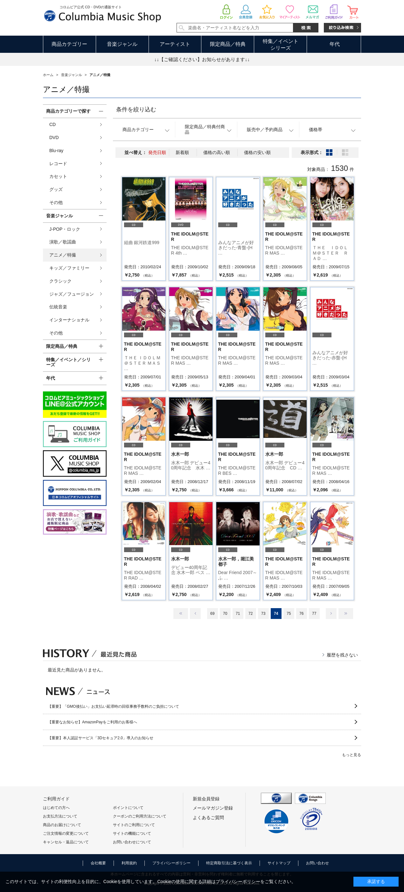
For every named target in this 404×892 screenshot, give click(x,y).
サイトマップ (279, 863)
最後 (345, 613)
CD (52, 124)
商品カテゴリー (69, 44)
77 (314, 613)
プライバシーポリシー (171, 863)
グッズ (56, 189)
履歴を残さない (342, 654)
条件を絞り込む (136, 109)
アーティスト (175, 44)
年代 (335, 44)
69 (212, 613)
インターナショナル (69, 319)
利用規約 (129, 863)
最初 (180, 613)
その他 (56, 202)
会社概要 (98, 863)
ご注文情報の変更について (66, 833)
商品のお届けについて (62, 825)
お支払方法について (60, 816)
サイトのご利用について (134, 825)
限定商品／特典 (228, 44)
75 (289, 613)
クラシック (60, 281)
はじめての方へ (56, 807)
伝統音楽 (58, 306)
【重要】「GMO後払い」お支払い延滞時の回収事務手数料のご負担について (113, 706)
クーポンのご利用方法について (139, 816)
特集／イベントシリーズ (280, 45)
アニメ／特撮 (62, 254)
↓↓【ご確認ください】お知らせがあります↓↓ (202, 59)
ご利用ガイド (56, 798)
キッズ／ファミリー (69, 267)
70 (225, 613)
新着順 (182, 152)
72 (250, 613)
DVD (54, 137)
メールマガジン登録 (213, 808)
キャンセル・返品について (66, 842)
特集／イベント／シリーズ (68, 362)
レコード (58, 163)
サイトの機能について (132, 833)
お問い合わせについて (132, 842)
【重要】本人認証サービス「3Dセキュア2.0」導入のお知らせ (100, 738)
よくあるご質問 (208, 817)
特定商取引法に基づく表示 (229, 863)
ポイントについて (128, 807)
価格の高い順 (216, 152)
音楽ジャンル (122, 44)
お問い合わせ (317, 863)
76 (301, 613)
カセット (58, 176)
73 (263, 613)
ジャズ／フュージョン (71, 294)
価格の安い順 (257, 152)
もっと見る (351, 755)
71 (238, 613)
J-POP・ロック (64, 229)
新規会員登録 (206, 798)
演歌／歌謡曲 (62, 241)
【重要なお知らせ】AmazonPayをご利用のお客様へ (92, 722)
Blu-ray (56, 150)
